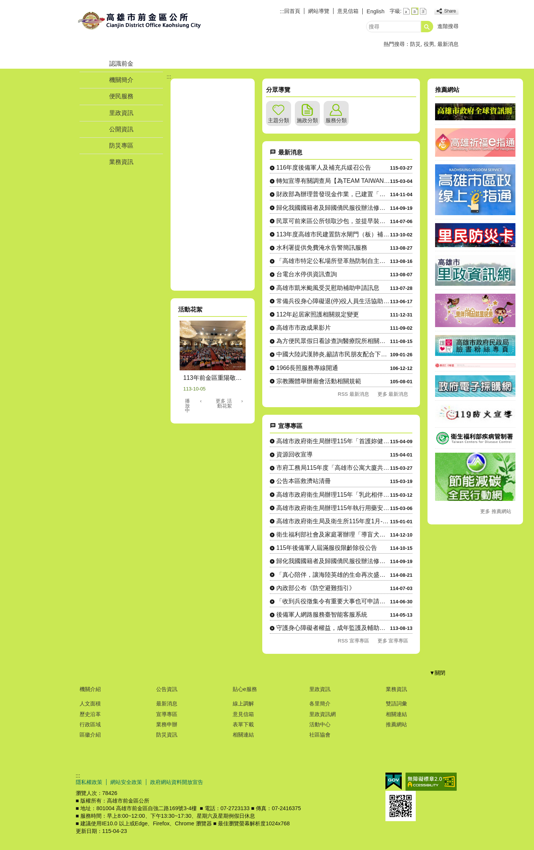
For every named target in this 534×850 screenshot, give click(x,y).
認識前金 (121, 63)
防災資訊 (166, 735)
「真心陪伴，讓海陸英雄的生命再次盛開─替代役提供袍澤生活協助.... (333, 574)
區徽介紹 (90, 735)
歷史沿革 (90, 714)
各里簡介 (319, 703)
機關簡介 (121, 80)
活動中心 (319, 724)
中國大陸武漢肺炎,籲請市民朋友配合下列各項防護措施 (333, 354)
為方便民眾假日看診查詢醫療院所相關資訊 (333, 341)
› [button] (242, 401)
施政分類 (307, 120)
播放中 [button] (187, 406)
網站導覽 (318, 11)
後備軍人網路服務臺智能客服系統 (321, 614)
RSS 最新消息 (353, 394)
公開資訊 (121, 129)
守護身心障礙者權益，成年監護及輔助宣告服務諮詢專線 (333, 628)
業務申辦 (166, 724)
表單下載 (243, 724)
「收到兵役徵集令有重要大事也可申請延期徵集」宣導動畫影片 (333, 601)
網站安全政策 (126, 782)
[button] (427, 26)
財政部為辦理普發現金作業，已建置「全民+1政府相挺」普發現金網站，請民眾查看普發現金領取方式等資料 (333, 194)
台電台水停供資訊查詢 (306, 274)
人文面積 (90, 703)
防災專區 (121, 145)
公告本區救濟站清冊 (303, 481)
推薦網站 (396, 724)
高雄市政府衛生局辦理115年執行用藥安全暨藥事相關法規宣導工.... (333, 508)
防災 (415, 44)
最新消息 (448, 44)
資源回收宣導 (294, 454)
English (375, 11)
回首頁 (292, 11)
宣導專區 (166, 714)
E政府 (393, 781)
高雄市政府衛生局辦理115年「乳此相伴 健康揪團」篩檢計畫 (333, 494)
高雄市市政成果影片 (303, 327)
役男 (429, 44)
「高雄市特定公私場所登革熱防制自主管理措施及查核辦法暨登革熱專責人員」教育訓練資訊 (333, 261)
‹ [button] (201, 401)
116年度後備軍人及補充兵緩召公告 (323, 167)
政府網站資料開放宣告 (176, 782)
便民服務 (121, 96)
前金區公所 (140, 20)
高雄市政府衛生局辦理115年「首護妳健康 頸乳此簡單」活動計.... (333, 441)
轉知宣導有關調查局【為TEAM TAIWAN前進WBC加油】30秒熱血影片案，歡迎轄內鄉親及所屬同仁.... (333, 181)
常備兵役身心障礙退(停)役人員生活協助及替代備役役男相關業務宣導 (333, 301)
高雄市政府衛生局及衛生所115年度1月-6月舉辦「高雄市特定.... (333, 521)
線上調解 (243, 703)
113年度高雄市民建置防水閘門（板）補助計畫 (333, 234)
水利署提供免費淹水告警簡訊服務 (321, 247)
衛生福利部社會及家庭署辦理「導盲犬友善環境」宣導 (333, 534)
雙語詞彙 (396, 703)
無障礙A (431, 782)
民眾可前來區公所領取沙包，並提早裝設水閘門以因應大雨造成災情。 (333, 221)
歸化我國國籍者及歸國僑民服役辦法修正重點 (333, 208)
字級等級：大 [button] (423, 11)
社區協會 (319, 735)
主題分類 (278, 120)
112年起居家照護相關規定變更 (317, 314)
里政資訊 (121, 113)
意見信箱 (348, 11)
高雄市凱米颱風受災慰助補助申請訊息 (327, 288)
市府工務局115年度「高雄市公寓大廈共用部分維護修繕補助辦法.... (333, 467)
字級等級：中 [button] (414, 11)
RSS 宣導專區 (353, 641)
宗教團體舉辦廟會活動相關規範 (318, 381)
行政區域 (90, 724)
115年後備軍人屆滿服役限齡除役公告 (326, 548)
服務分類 (336, 120)
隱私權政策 (89, 782)
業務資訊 (121, 162)
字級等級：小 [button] (406, 11)
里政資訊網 (322, 714)
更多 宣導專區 (393, 641)
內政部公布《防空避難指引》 (315, 588)
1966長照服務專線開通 (307, 368)
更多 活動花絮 (224, 403)
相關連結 (243, 735)
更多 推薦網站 (495, 511)
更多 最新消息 (393, 394)
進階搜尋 (448, 26)
